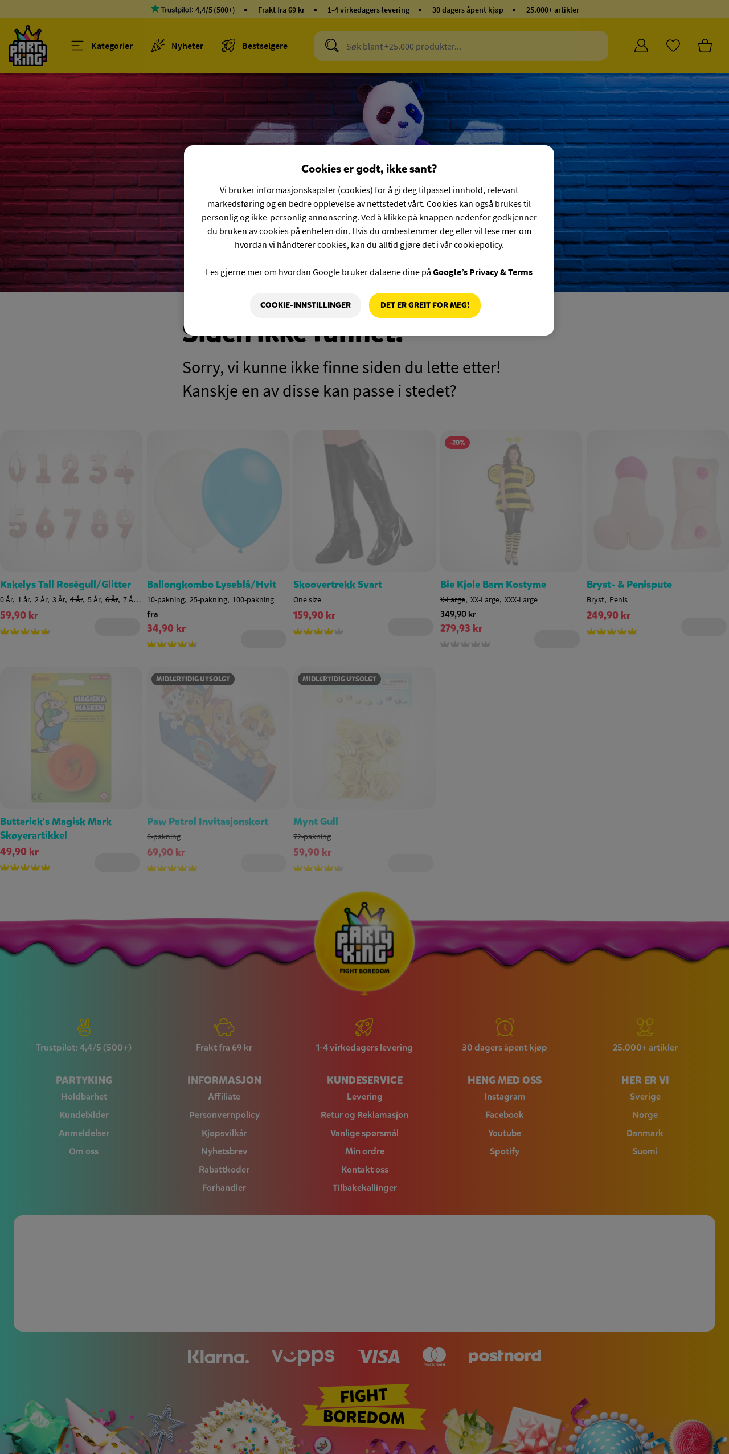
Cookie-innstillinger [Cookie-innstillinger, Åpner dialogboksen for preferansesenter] (305, 305)
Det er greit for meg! (424, 305)
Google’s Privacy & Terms (483, 271)
